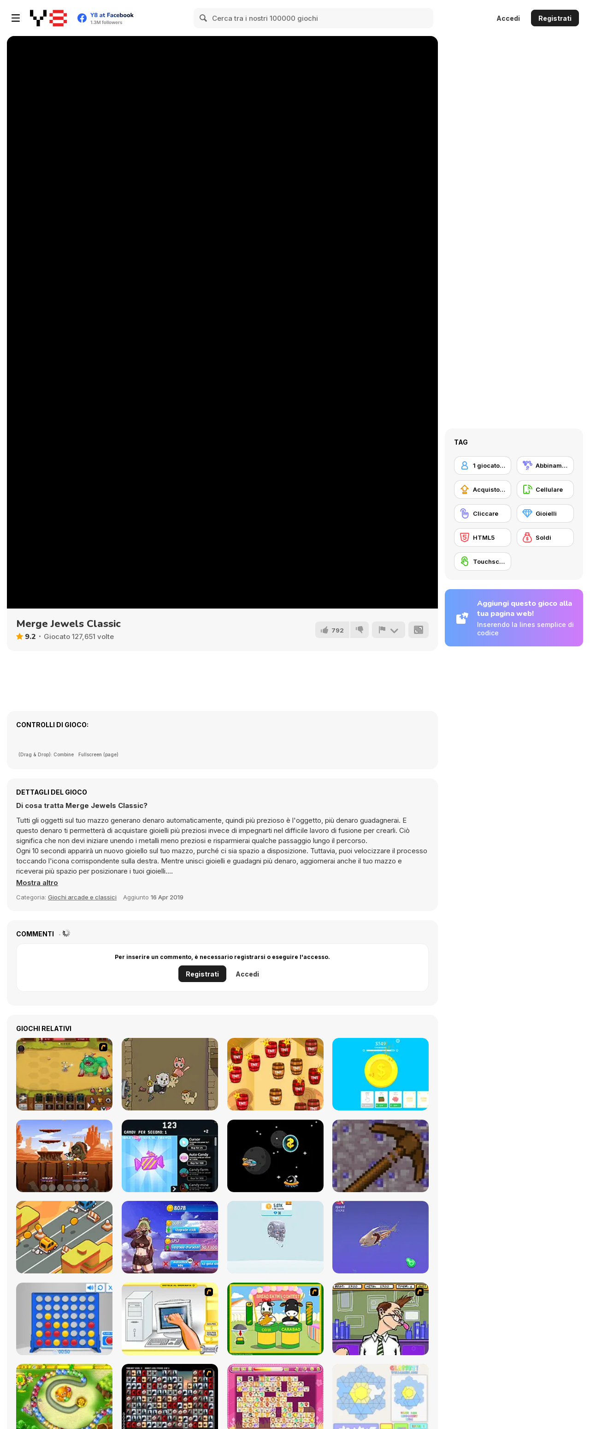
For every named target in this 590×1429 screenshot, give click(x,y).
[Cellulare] (545, 489)
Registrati (555, 18)
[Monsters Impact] (64, 1156)
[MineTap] (380, 1156)
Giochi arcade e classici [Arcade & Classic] (82, 897)
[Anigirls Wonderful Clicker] (170, 1237)
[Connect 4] (64, 1319)
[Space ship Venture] (275, 1156)
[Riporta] (388, 629)
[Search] (204, 18)
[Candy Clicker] (170, 1156)
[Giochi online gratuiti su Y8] (48, 18)
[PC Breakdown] (170, 1319)
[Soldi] (545, 537)
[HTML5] (482, 537)
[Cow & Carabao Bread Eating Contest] (275, 1319)
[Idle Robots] (275, 1237)
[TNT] (275, 1074)
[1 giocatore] (482, 465)
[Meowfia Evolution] (170, 1074)
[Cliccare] (482, 513)
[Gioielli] (545, 513)
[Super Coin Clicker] (380, 1074)
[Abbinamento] (545, 465)
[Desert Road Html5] (64, 1237)
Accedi (508, 18)
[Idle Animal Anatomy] (380, 1237)
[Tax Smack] (380, 1319)
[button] (37, 883)
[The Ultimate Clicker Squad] (64, 1074)
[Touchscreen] (482, 561)
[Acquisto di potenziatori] (482, 489)
